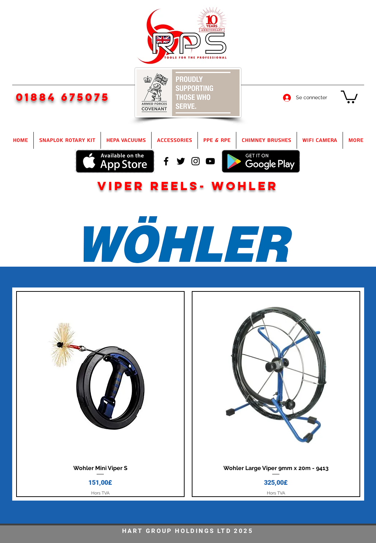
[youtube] (210, 161)
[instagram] (195, 161)
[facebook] (166, 161)
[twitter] (180, 161)
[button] (349, 96)
